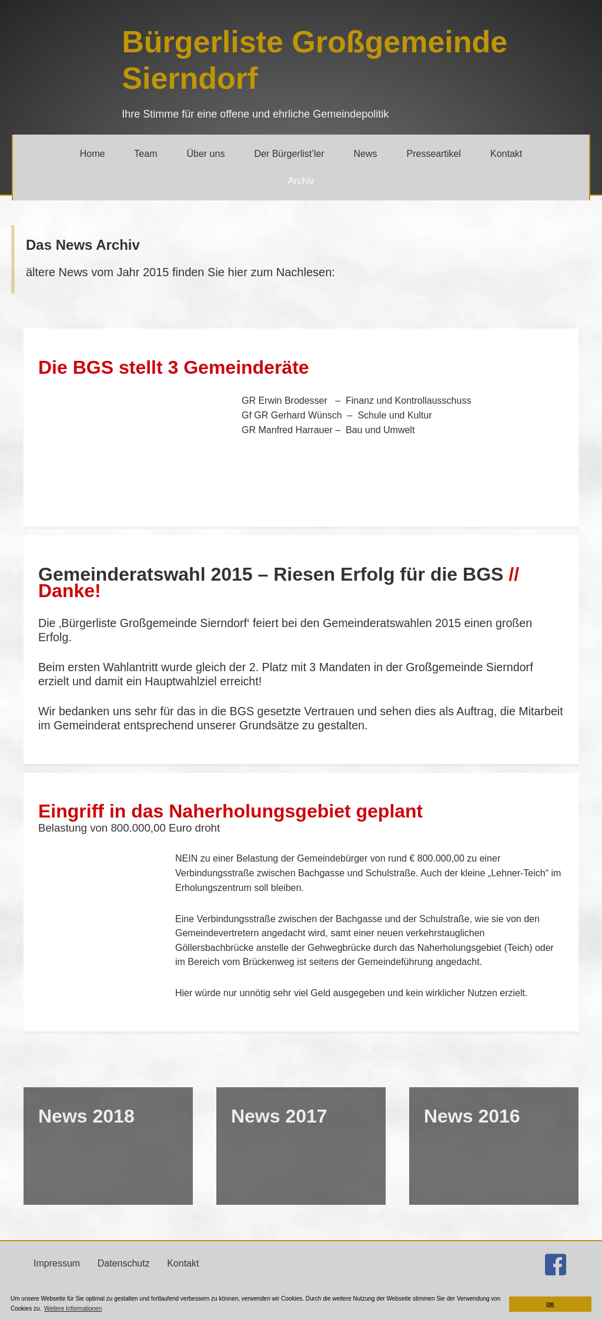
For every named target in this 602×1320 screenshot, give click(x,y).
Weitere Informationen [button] (73, 1308)
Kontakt (183, 1273)
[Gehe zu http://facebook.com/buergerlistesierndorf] (555, 1277)
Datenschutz (124, 1273)
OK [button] (550, 1304)
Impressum (57, 1273)
